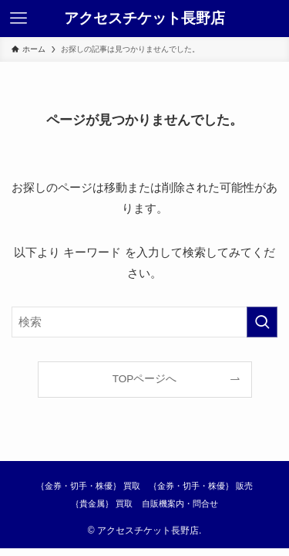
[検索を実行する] (262, 322)
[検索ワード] (144, 322)
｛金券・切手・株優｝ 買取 (88, 485)
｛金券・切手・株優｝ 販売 (201, 485)
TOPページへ (145, 379)
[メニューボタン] (18, 18)
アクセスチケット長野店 (144, 19)
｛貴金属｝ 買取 (102, 503)
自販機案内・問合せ (180, 503)
